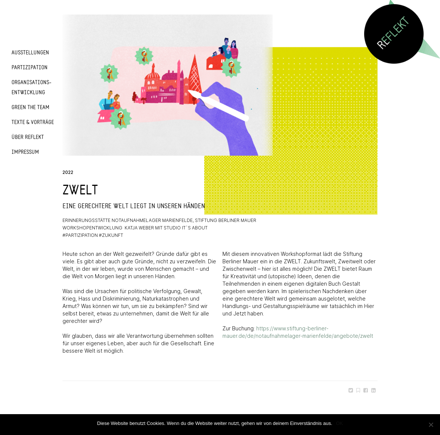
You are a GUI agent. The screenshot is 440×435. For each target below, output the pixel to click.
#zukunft (111, 235)
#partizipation (80, 235)
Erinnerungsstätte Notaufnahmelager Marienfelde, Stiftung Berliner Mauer (159, 220)
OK (339, 423)
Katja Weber (139, 228)
